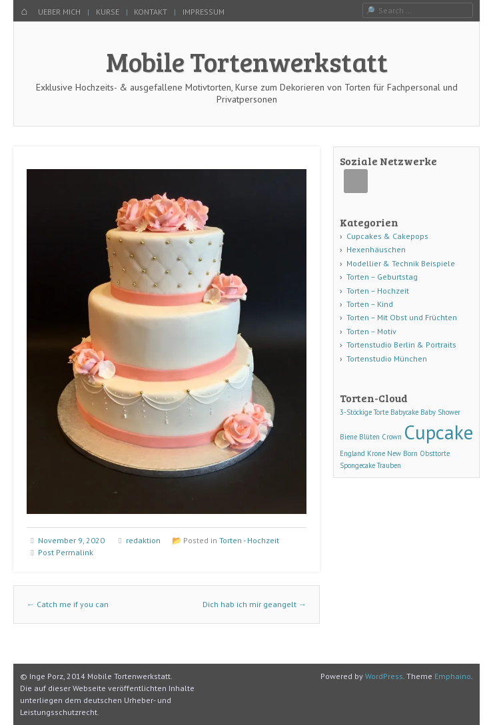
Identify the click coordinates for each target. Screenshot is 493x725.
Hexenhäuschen (376, 249)
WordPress (384, 676)
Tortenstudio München (386, 358)
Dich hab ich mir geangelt (254, 604)
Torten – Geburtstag (382, 277)
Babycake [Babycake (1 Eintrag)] (404, 412)
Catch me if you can (68, 604)
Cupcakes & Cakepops (387, 236)
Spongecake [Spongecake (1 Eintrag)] (357, 465)
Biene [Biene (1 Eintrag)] (348, 436)
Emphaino (452, 676)
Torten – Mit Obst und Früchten (401, 317)
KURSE (107, 12)
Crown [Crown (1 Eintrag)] (392, 436)
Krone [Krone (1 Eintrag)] (376, 453)
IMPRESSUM (204, 12)
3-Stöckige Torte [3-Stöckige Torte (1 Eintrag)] (364, 412)
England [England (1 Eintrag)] (352, 453)
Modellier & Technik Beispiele (400, 263)
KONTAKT (150, 12)
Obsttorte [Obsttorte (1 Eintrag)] (435, 453)
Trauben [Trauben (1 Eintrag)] (389, 465)
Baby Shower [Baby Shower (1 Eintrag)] (440, 412)
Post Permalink (65, 552)
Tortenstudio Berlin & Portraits (401, 345)
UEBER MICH (59, 12)
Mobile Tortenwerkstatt (247, 61)
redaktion (143, 540)
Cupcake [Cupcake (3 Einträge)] (438, 432)
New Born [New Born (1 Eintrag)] (402, 453)
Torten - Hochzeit (249, 540)
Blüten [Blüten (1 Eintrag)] (369, 436)
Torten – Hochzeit (377, 291)
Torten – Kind (369, 304)
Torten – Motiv (371, 331)
